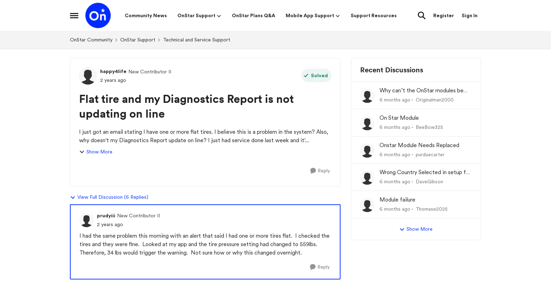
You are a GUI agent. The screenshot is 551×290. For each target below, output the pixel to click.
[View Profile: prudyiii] (86, 220)
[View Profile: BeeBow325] (367, 123)
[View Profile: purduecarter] (367, 151)
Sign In (470, 15)
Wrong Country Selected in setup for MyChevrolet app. (425, 172)
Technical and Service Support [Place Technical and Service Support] (196, 39)
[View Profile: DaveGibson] (367, 178)
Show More (95, 152)
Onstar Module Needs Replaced (419, 145)
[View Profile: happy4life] (88, 76)
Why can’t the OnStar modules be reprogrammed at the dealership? (422, 90)
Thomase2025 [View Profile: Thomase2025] (432, 209)
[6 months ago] (395, 100)
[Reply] (320, 171)
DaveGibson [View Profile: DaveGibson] (429, 181)
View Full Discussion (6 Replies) (109, 197)
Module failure (397, 199)
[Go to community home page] (98, 15)
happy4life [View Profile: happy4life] (113, 71)
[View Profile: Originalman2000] (367, 96)
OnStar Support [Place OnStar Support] (137, 39)
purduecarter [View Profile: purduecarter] (430, 154)
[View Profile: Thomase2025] (367, 205)
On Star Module (399, 117)
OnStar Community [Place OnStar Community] (91, 39)
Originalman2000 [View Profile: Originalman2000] (435, 100)
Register (443, 15)
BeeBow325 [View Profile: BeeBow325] (429, 127)
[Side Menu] (74, 15)
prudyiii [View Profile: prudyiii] (106, 215)
